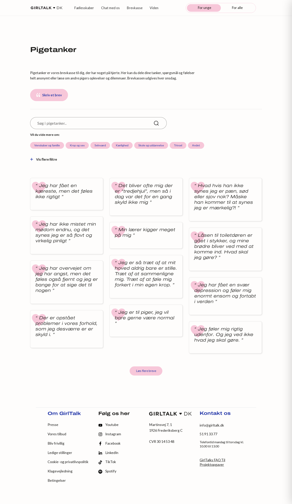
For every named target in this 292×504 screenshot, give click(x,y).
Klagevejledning (60, 471)
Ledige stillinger (60, 453)
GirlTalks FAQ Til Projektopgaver (212, 462)
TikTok (107, 462)
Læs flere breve (146, 371)
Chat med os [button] (110, 8)
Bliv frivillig (56, 443)
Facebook (109, 443)
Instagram (109, 434)
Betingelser (57, 480)
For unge (204, 8)
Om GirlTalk (64, 413)
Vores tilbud (57, 434)
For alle (237, 8)
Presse (53, 425)
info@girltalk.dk (212, 425)
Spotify (107, 471)
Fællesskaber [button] (84, 8)
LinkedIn (108, 453)
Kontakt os (215, 413)
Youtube (108, 425)
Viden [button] (154, 8)
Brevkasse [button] (135, 8)
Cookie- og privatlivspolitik (68, 462)
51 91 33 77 (208, 434)
